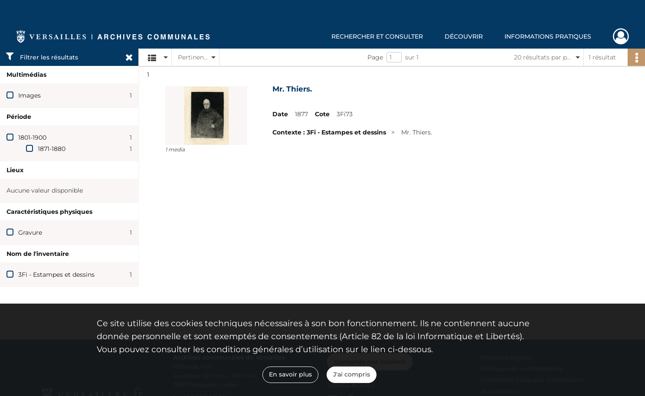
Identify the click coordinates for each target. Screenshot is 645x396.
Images (29, 95)
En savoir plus (290, 374)
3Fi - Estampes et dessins (56, 274)
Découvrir (464, 36)
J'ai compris (351, 374)
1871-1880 (51, 149)
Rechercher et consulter (377, 36)
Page (375, 57)
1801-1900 (32, 137)
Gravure (30, 232)
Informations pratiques (547, 36)
